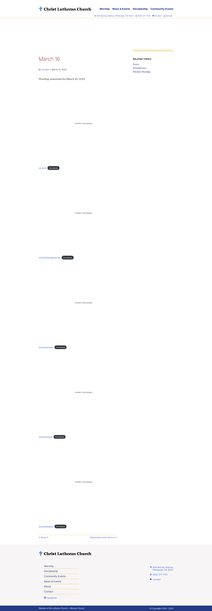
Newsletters (139, 67)
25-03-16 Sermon (46, 347)
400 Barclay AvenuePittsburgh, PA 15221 (163, 568)
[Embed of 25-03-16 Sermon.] (84, 302)
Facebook (52, 598)
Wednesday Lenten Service (102, 537)
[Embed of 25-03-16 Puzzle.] (84, 392)
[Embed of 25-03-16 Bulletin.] (84, 481)
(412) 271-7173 (160, 574)
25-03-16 (42, 168)
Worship (105, 8)
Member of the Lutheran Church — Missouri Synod (61, 608)
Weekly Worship (141, 71)
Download (53, 168)
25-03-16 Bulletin (46, 526)
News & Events (121, 8)
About (47, 586)
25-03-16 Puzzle (45, 437)
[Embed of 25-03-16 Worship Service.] (84, 213)
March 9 (44, 537)
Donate (169, 16)
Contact (157, 16)
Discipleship (140, 8)
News (136, 64)
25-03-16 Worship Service (49, 257)
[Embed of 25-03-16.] (84, 123)
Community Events (161, 8)
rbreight (45, 69)
